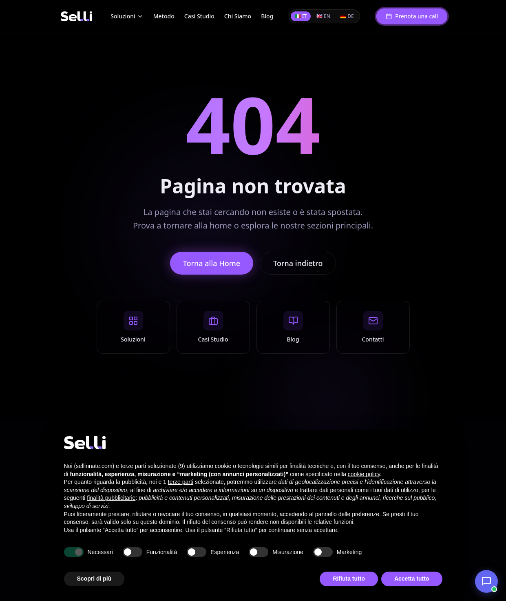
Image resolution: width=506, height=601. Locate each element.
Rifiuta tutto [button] (349, 578)
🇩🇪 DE (347, 16)
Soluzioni (126, 16)
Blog (267, 16)
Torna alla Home (212, 263)
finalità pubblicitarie (111, 498)
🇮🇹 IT (301, 16)
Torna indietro (298, 263)
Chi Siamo (237, 16)
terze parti (180, 482)
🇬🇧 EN (323, 16)
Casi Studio (199, 16)
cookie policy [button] (364, 474)
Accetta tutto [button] (411, 578)
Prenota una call (412, 16)
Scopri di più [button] (94, 578)
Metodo (164, 16)
